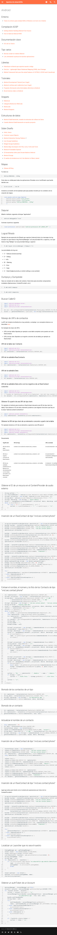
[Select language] (50, 2)
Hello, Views (7, 132)
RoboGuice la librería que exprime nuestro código (18, 66)
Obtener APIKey (9, 168)
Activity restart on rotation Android (14, 53)
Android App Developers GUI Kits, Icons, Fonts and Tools (21, 147)
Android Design (8, 155)
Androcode (7, 107)
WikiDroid (7, 101)
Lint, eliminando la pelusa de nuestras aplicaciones (19, 56)
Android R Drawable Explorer (12, 149)
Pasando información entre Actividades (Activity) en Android (22, 88)
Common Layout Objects (11, 135)
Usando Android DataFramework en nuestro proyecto (19, 122)
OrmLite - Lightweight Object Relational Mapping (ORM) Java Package (25, 69)
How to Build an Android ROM (13, 34)
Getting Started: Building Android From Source (17, 31)
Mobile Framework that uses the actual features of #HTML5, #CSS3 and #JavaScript (29, 72)
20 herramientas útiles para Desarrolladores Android (19, 152)
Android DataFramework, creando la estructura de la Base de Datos (24, 119)
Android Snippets (9, 109)
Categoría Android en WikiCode (13, 104)
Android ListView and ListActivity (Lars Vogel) (17, 85)
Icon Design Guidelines (11, 141)
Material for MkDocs (12, 929)
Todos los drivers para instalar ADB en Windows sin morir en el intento (25, 21)
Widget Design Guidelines (11, 144)
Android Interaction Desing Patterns (14, 138)
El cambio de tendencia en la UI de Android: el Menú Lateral (21, 158)
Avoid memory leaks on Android (13, 91)
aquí (9, 324)
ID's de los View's (9, 43)
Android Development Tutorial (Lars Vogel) (16, 82)
